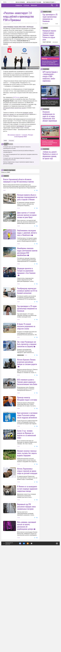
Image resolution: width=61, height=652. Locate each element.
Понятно (53, 636)
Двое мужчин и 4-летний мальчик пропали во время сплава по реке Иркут (26, 215)
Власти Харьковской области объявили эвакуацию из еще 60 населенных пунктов (18, 180)
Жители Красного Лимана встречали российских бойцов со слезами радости (27, 408)
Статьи (31, 5)
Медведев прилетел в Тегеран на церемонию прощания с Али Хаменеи (26, 286)
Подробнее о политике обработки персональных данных (33, 637)
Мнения (39, 5)
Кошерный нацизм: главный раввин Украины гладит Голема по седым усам (49, 35)
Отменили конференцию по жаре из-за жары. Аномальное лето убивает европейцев (50, 116)
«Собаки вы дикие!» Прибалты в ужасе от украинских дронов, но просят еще (50, 155)
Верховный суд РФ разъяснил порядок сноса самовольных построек (26, 600)
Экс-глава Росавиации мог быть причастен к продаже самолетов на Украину (26, 390)
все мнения (55, 42)
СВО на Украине (20, 2)
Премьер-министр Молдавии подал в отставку (27, 460)
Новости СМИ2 (5, 172)
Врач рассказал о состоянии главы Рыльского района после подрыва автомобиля (27, 477)
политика (46, 69)
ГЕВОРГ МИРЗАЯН (47, 42)
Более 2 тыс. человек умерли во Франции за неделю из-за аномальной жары (26, 496)
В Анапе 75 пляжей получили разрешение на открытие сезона (26, 357)
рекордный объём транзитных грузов (14, 108)
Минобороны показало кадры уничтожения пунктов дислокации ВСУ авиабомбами (27, 267)
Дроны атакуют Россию (34, 2)
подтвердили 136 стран (23, 126)
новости (6, 176)
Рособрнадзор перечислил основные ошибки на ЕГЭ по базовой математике (27, 321)
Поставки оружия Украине (51, 2)
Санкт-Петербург (8, 27)
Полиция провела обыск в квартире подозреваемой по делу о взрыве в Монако (27, 197)
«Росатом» (11, 140)
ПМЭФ (5, 140)
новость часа (47, 12)
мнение (45, 28)
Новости (23, 5)
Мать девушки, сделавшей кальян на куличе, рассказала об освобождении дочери (26, 619)
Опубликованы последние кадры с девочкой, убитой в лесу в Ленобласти (27, 248)
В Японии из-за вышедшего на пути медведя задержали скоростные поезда (27, 566)
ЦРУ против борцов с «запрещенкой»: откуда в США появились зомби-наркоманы (50, 76)
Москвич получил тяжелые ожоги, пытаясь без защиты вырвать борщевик (27, 531)
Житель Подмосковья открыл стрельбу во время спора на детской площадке (27, 549)
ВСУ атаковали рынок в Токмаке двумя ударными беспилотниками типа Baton (27, 428)
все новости (45, 23)
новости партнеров (9, 170)
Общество (44, 59)
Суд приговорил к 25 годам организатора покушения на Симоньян (27, 339)
